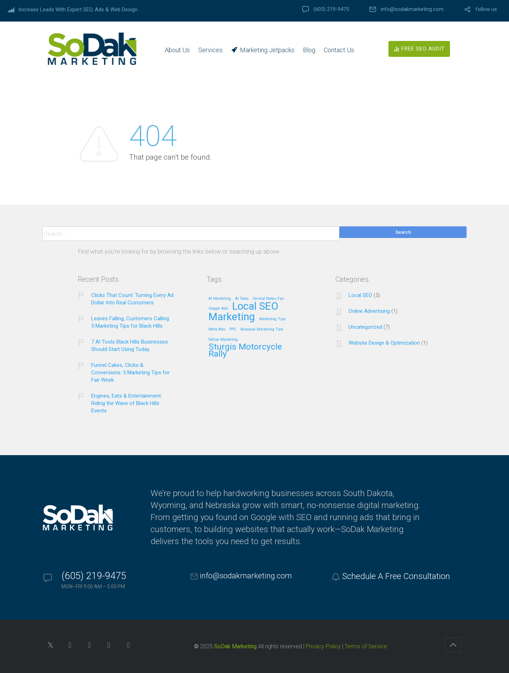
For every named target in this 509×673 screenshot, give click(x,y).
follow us (486, 9)
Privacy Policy (323, 646)
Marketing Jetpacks (267, 50)
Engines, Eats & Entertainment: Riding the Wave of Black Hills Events (126, 403)
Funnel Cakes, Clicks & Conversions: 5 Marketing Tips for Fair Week (130, 372)
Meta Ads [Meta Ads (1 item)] (217, 329)
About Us (177, 50)
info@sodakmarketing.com (412, 9)
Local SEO (360, 295)
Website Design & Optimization (384, 343)
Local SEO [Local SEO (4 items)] (255, 307)
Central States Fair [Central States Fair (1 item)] (268, 299)
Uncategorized (365, 327)
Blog (309, 50)
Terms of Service (366, 646)
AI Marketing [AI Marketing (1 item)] (220, 299)
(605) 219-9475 (331, 9)
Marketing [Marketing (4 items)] (232, 317)
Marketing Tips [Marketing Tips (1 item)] (272, 319)
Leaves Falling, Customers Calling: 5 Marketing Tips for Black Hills (130, 322)
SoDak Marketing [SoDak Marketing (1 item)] (223, 340)
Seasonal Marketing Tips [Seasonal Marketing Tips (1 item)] (261, 329)
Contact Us (339, 50)
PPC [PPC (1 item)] (232, 329)
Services (210, 50)
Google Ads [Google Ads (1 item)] (218, 308)
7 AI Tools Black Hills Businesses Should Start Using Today (129, 345)
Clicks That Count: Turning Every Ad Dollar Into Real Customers (132, 299)
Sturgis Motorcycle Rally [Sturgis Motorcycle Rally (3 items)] (245, 350)
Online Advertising (369, 311)
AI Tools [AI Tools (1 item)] (241, 299)
